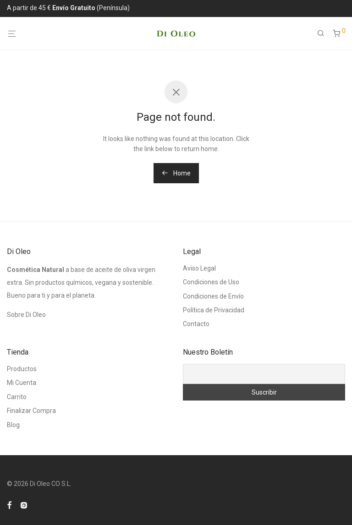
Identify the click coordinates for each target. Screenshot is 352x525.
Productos (22, 369)
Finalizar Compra (31, 410)
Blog (13, 425)
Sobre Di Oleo (26, 314)
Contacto (196, 323)
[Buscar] (324, 33)
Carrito (17, 397)
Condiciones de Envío (213, 296)
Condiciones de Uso (211, 282)
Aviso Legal (199, 268)
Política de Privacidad (213, 310)
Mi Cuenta (21, 382)
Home (176, 173)
